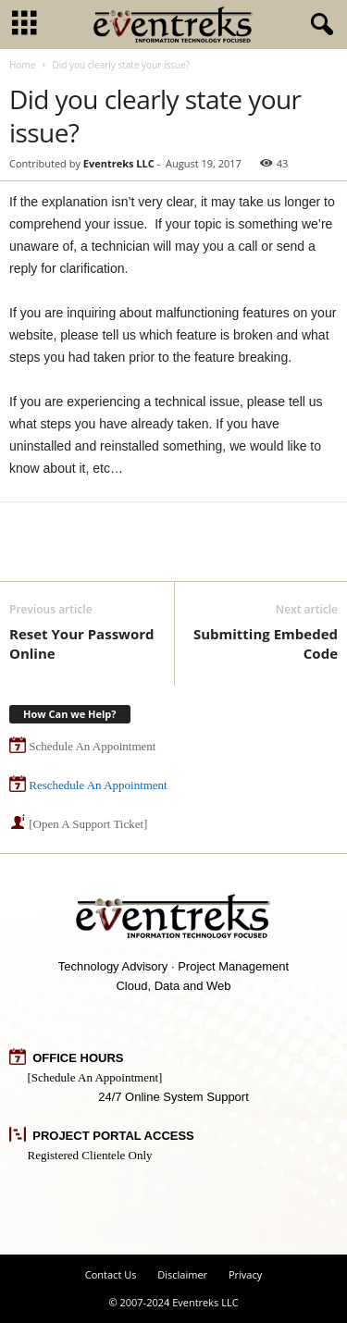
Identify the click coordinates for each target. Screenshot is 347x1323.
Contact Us (111, 1274)
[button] (318, 25)
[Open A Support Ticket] (88, 824)
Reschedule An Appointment (98, 785)
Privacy (245, 1274)
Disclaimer (182, 1274)
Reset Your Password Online (82, 643)
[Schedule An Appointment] (95, 1077)
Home (22, 64)
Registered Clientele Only (90, 1155)
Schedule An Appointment (92, 746)
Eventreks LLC (119, 163)
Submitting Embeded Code (265, 643)
